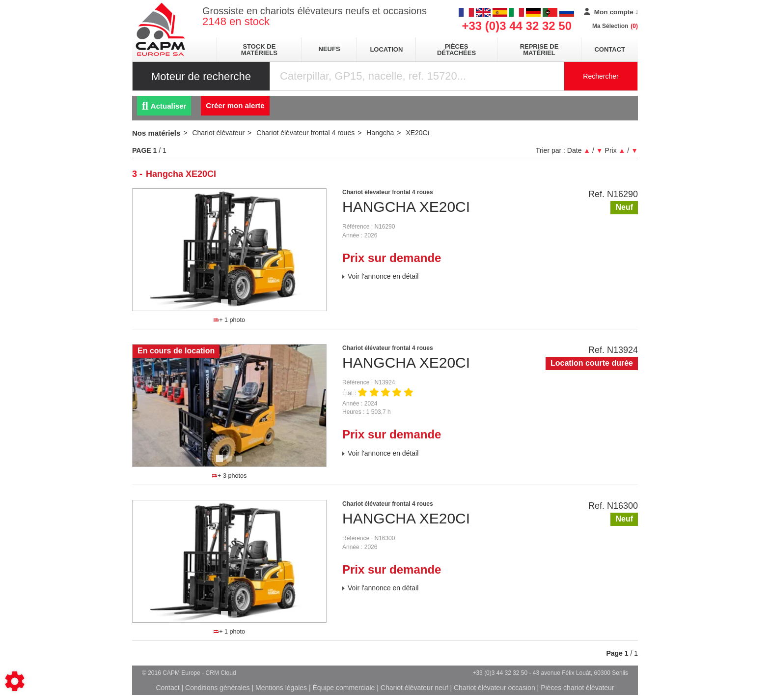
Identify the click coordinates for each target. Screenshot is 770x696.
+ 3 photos (229, 475)
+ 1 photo (229, 320)
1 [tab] (226, 307)
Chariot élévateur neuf (414, 688)
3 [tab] (241, 463)
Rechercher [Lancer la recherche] (600, 76)
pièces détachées (456, 49)
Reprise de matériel (539, 49)
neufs (329, 49)
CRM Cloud (221, 672)
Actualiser (164, 106)
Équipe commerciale (344, 688)
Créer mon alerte (235, 105)
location (386, 49)
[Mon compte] (611, 12)
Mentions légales (281, 688)
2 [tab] (236, 307)
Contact (609, 49)
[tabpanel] (229, 250)
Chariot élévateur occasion (494, 688)
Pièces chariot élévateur (577, 688)
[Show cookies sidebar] (15, 681)
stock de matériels (259, 49)
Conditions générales (217, 688)
